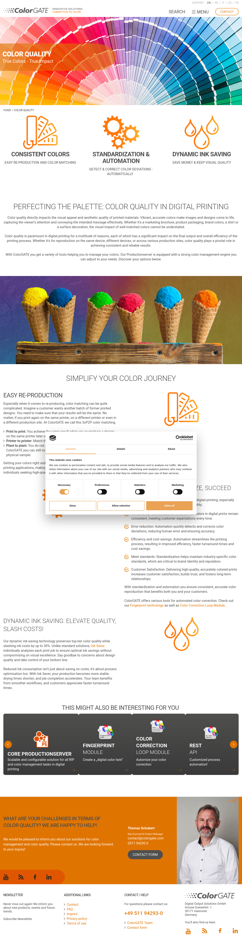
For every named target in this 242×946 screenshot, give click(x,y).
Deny (73, 505)
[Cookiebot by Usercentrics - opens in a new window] (178, 437)
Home (7, 110)
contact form (145, 855)
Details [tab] (121, 449)
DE (216, 2)
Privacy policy (77, 919)
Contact (227, 11)
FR (237, 2)
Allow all (169, 505)
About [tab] (171, 449)
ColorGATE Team (140, 923)
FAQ (70, 909)
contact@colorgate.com (146, 838)
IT (223, 2)
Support (198, 2)
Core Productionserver (40, 754)
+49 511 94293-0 (143, 913)
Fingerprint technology (147, 605)
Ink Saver (98, 646)
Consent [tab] (71, 449)
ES (230, 2)
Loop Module (153, 745)
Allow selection (121, 505)
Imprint (72, 914)
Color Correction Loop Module (202, 605)
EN (209, 2)
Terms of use (76, 923)
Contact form (137, 928)
